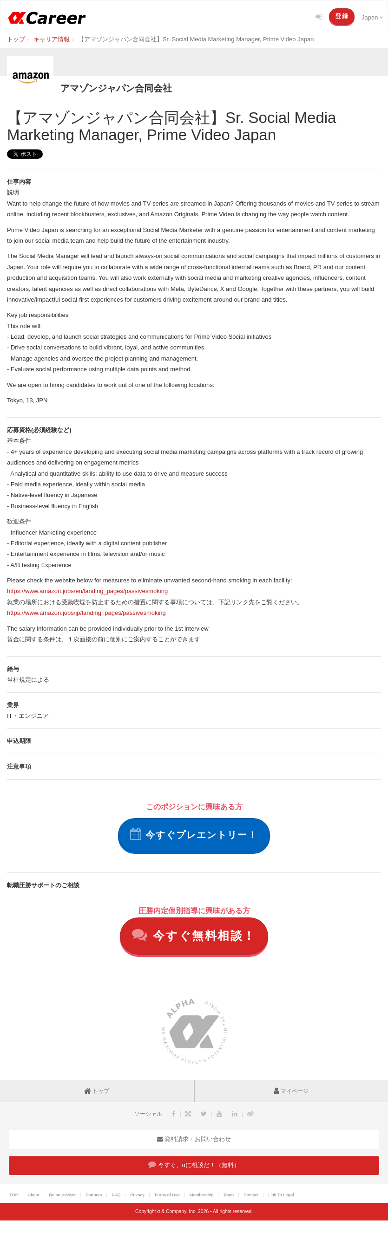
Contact (250, 1195)
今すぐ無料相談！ (194, 935)
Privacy (137, 1195)
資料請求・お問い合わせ (194, 1139)
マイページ (291, 1091)
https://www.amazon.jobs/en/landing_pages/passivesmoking (87, 590)
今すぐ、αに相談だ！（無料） (194, 1165)
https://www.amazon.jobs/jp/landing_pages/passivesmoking (86, 612)
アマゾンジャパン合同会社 (116, 88)
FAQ (116, 1195)
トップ (96, 1091)
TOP (13, 1195)
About (33, 1195)
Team (228, 1195)
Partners (93, 1195)
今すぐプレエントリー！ (194, 834)
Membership (201, 1195)
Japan (372, 17)
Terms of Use (167, 1195)
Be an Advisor (62, 1195)
